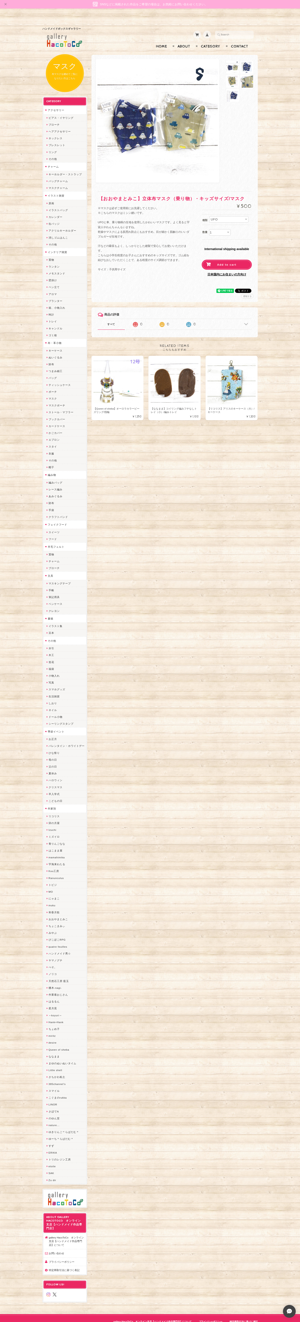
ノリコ (53, 964)
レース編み (55, 480)
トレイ (53, 312)
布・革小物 (55, 333)
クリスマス (55, 777)
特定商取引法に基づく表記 (64, 1261)
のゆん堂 (54, 1109)
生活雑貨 (54, 687)
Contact (239, 38)
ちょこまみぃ (57, 916)
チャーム (53, 157)
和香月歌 (54, 903)
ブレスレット (57, 136)
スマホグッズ (57, 680)
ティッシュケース (60, 375)
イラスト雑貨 (56, 186)
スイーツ (54, 522)
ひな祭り (54, 743)
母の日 (53, 750)
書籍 (50, 609)
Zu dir (52, 1170)
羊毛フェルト (56, 537)
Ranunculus (56, 868)
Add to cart (226, 256)
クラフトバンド (58, 507)
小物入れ (54, 666)
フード (53, 529)
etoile (52, 1156)
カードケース (57, 416)
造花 (51, 652)
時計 (51, 305)
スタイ (53, 437)
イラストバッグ (58, 200)
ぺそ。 (53, 957)
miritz (52, 1026)
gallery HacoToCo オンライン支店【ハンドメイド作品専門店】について (66, 1232)
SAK (51, 1164)
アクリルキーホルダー (62, 221)
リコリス (54, 806)
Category (210, 38)
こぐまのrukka (58, 1088)
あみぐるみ (55, 486)
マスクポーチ (57, 396)
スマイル (54, 1081)
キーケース (55, 341)
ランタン (54, 257)
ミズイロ (54, 827)
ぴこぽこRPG (57, 930)
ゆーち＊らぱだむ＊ (61, 1129)
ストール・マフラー (61, 403)
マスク (53, 389)
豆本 (51, 623)
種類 (204, 211)
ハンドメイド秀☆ (60, 944)
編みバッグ (55, 473)
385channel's (57, 1074)
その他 (53, 149)
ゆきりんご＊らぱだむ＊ (64, 1122)
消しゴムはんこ (58, 228)
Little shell (55, 1061)
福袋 (51, 659)
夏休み (53, 764)
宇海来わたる (57, 854)
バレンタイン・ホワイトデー (67, 736)
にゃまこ (54, 889)
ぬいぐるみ (55, 348)
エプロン (54, 430)
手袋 (51, 500)
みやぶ (53, 923)
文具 (50, 566)
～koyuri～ (55, 1006)
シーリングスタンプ (61, 714)
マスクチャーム (58, 178)
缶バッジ (54, 214)
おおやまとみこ (58, 909)
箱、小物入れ (57, 298)
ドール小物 (55, 707)
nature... (54, 1115)
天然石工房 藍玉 (59, 971)
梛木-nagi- (55, 978)
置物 (51, 250)
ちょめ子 (54, 1019)
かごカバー (55, 423)
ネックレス (55, 128)
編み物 (52, 465)
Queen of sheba (59, 1040)
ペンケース (55, 594)
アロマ (53, 284)
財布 (51, 354)
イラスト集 (55, 616)
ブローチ (54, 115)
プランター (55, 291)
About (184, 38)
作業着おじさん (58, 985)
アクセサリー (56, 100)
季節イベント (56, 722)
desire (53, 1033)
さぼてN (54, 1102)
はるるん (54, 992)
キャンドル (55, 319)
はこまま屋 (55, 841)
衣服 (51, 444)
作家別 (52, 799)
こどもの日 (55, 791)
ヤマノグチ (55, 951)
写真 (51, 673)
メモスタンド (57, 264)
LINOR (53, 1095)
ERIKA (53, 1143)
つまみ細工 (55, 361)
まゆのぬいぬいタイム (62, 1054)
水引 (51, 638)
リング (53, 142)
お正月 (53, 729)
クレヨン (54, 601)
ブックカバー (57, 409)
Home (161, 38)
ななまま (54, 1047)
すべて (111, 315)
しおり (53, 693)
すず (51, 1136)
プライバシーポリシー (61, 1252)
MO (51, 882)
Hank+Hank (56, 1012)
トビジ (53, 875)
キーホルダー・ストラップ (65, 165)
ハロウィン (55, 771)
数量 (204, 223)
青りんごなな (57, 834)
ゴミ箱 (53, 325)
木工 (51, 645)
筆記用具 (54, 587)
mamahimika (57, 848)
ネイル (53, 700)
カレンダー (55, 207)
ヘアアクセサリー (60, 122)
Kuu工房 (54, 861)
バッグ (53, 368)
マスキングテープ (60, 574)
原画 (51, 194)
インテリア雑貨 (57, 242)
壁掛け (53, 270)
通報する (247, 288)
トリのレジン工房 (60, 1150)
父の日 (53, 757)
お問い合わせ (56, 1244)
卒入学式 (54, 784)
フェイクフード (57, 515)
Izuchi (53, 820)
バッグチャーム (58, 171)
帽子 (51, 457)
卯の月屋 (54, 813)
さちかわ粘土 (57, 1067)
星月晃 (53, 999)
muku (52, 896)
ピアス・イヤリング (61, 108)
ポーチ (53, 382)
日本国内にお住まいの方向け (226, 266)
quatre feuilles (58, 937)
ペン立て (54, 278)
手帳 (51, 580)
